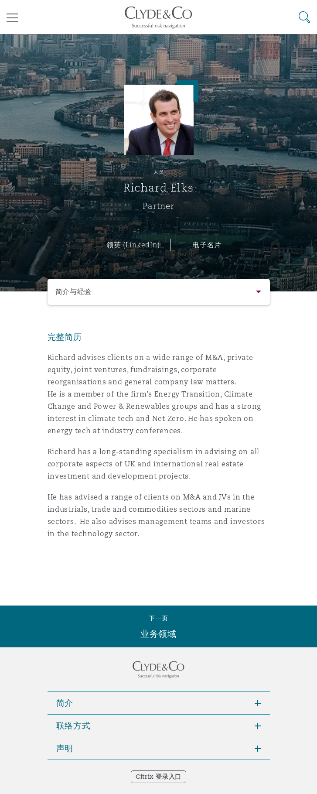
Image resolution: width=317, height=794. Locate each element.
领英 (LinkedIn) (133, 244)
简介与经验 (73, 291)
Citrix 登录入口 (158, 776)
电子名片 (207, 244)
